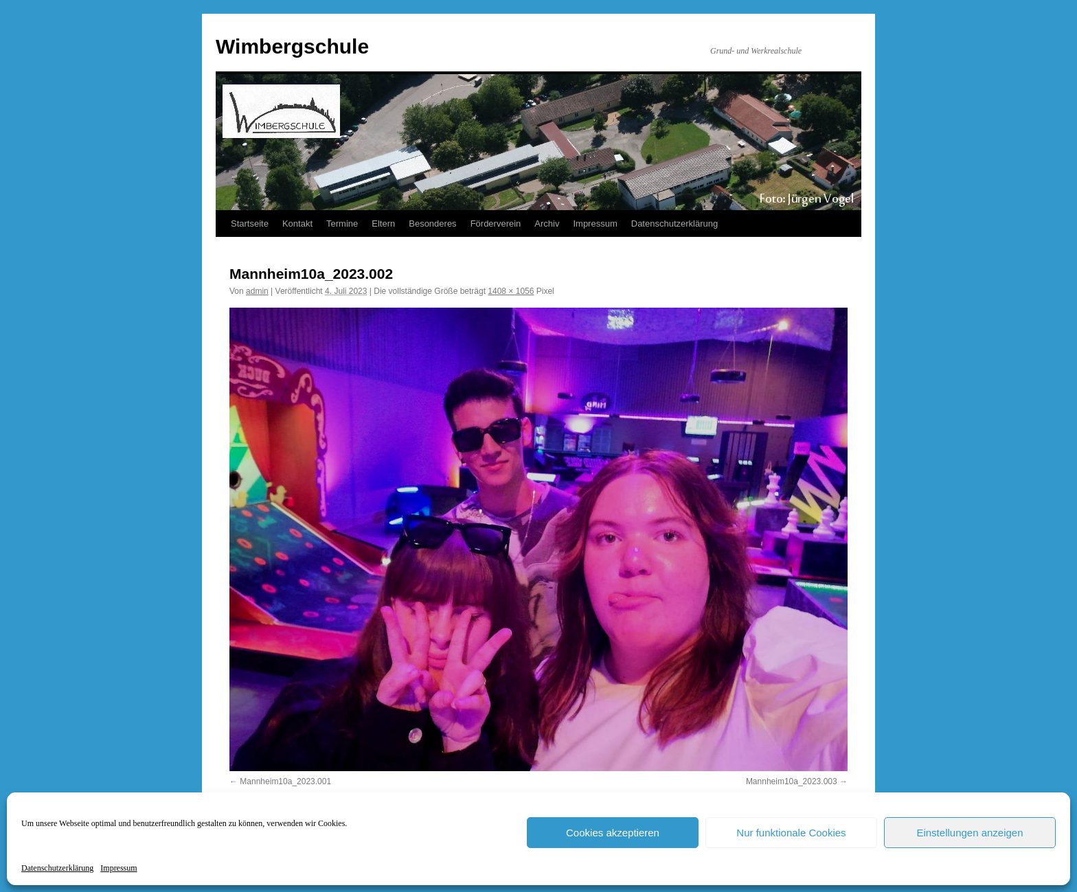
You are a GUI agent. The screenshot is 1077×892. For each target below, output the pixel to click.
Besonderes (432, 223)
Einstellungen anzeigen (969, 832)
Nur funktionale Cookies (791, 832)
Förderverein (496, 223)
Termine (342, 223)
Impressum (118, 868)
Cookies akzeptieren (612, 832)
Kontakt (297, 223)
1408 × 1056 (511, 291)
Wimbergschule (292, 46)
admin (257, 291)
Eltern (383, 223)
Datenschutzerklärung (57, 868)
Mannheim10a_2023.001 (285, 781)
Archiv (546, 223)
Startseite (250, 223)
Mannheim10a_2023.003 (791, 781)
